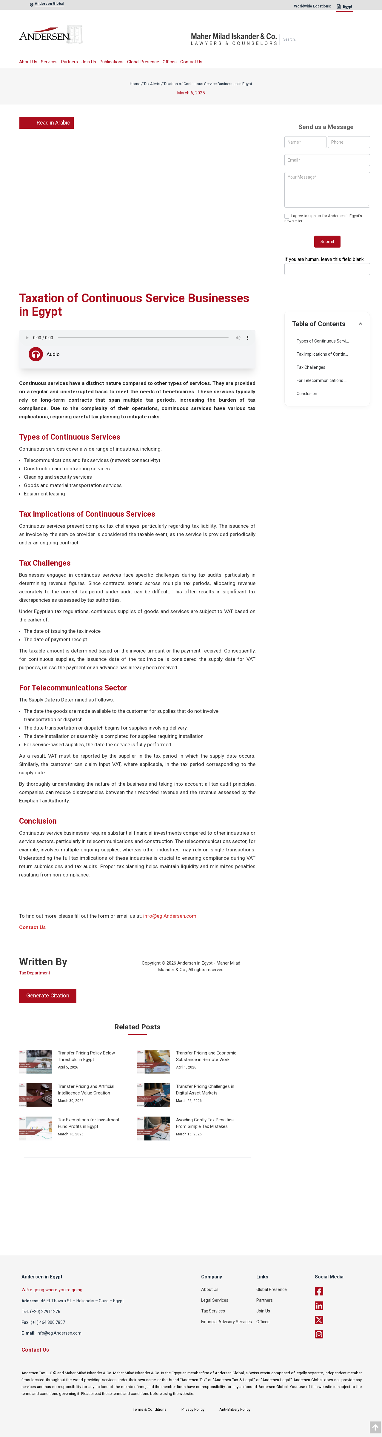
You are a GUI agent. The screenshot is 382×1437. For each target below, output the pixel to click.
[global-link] (49, 5)
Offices (170, 62)
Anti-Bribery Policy (234, 1409)
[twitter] (344, 1320)
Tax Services (213, 1311)
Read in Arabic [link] (46, 122)
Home (135, 84)
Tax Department (34, 973)
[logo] (105, 36)
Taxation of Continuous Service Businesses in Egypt (208, 84)
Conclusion (307, 393)
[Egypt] (344, 8)
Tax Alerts (152, 84)
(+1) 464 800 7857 (48, 1322)
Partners (69, 62)
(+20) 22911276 (45, 1311)
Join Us (88, 62)
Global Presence (143, 62)
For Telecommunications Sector (327, 380)
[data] (375, 1427)
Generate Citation (47, 995)
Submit (327, 241)
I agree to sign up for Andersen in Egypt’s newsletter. (323, 218)
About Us (28, 62)
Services (49, 62)
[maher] (234, 36)
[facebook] (344, 1291)
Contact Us (191, 62)
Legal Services (214, 1300)
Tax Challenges (311, 367)
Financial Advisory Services (226, 1321)
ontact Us (34, 927)
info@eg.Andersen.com (169, 916)
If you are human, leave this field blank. (324, 259)
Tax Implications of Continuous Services (329, 354)
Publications (112, 62)
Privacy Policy (192, 1409)
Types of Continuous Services (325, 341)
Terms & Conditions (150, 1409)
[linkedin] (344, 1305)
